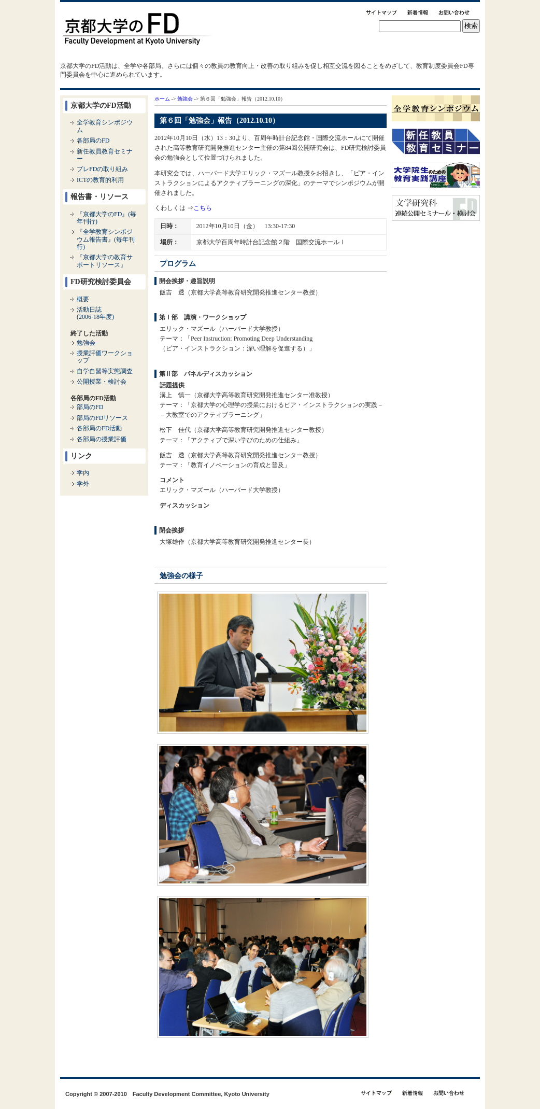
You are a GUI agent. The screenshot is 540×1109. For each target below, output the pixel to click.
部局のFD (90, 407)
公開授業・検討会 (101, 381)
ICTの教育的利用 (100, 180)
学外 (83, 483)
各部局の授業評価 (101, 439)
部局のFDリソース (102, 418)
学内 (83, 472)
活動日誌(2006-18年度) (95, 313)
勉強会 (185, 99)
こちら (202, 208)
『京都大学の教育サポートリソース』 (105, 261)
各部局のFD (93, 140)
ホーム (162, 99)
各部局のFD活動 (99, 428)
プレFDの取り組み (102, 169)
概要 (83, 299)
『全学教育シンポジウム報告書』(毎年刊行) (106, 239)
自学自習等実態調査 (105, 371)
